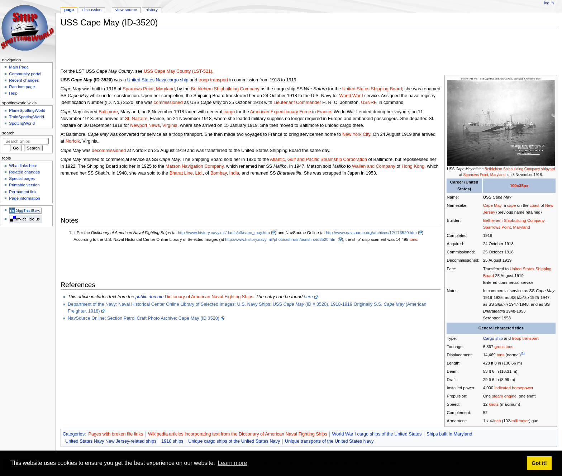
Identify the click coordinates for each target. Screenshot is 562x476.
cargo (229, 111)
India (234, 173)
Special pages (22, 178)
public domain (149, 296)
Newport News (145, 125)
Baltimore (108, 111)
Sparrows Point (476, 175)
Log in (549, 3)
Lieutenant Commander (297, 102)
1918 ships (172, 441)
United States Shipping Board (372, 88)
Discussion (91, 10)
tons (501, 355)
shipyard (548, 169)
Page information (24, 198)
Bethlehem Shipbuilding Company (512, 169)
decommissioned (109, 150)
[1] (523, 353)
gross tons (503, 346)
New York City (356, 134)
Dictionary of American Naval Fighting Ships (209, 296)
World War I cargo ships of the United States (377, 434)
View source (126, 10)
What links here (23, 165)
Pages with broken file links (115, 434)
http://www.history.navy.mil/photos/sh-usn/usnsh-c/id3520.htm (281, 239)
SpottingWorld (22, 123)
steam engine (504, 396)
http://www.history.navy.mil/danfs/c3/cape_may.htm (224, 232)
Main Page (19, 67)
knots (494, 404)
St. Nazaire (136, 118)
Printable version (24, 185)
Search (8, 133)
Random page (22, 87)
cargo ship (178, 79)
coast (534, 205)
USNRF (368, 102)
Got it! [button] (539, 463)
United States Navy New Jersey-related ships (111, 441)
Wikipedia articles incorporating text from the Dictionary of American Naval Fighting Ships (237, 434)
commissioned (168, 102)
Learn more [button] (232, 463)
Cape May (492, 205)
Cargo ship (493, 338)
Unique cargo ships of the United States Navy (234, 441)
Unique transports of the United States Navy (329, 441)
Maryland (497, 175)
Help (13, 93)
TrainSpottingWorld (26, 117)
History (152, 10)
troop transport (525, 338)
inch (497, 421)
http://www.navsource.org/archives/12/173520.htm (371, 232)
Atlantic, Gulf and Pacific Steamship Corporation (318, 159)
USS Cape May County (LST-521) (178, 71)
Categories (74, 434)
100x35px (519, 186)
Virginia (169, 125)
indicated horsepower (513, 388)
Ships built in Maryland (449, 434)
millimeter (520, 421)
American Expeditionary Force (280, 111)
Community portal (25, 74)
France (324, 111)
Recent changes (24, 80)
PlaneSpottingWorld (27, 110)
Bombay (218, 173)
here (308, 296)
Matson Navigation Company (195, 166)
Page (69, 10)
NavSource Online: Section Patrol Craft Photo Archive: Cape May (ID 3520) (143, 318)
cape (511, 205)
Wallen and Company (373, 166)
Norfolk (73, 141)
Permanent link (22, 192)
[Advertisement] (191, 50)
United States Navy (146, 79)
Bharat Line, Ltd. (186, 173)
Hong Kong (413, 166)
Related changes (24, 172)
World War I (351, 95)
